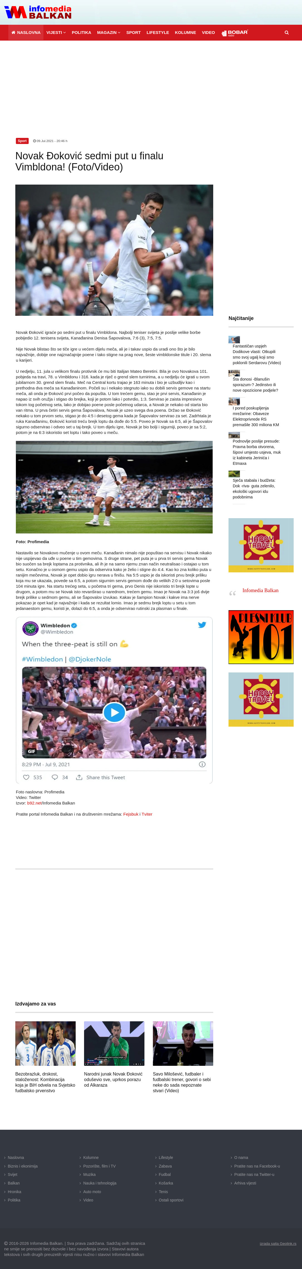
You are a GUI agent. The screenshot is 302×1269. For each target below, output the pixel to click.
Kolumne (91, 1157)
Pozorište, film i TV (99, 1165)
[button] (56, 31)
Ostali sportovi (171, 1199)
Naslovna (16, 1157)
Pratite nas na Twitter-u (254, 1174)
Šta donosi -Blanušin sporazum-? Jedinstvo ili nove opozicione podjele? (255, 384)
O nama (241, 1157)
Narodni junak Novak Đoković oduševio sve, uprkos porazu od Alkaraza (113, 1079)
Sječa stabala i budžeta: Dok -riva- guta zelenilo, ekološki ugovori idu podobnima (257, 478)
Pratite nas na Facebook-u (257, 1165)
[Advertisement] (151, 82)
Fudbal (165, 1174)
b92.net (34, 802)
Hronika (14, 1191)
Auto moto (92, 1191)
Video (88, 1199)
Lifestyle (166, 1157)
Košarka (166, 1182)
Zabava (165, 1165)
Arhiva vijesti (245, 1182)
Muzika (89, 1174)
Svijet (12, 1174)
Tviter (146, 813)
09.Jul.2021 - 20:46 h (50, 140)
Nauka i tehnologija (99, 1182)
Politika (14, 1199)
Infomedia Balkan (260, 577)
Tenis (163, 1191)
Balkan (14, 1182)
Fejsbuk (130, 813)
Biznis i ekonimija (23, 1165)
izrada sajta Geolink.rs (277, 1242)
